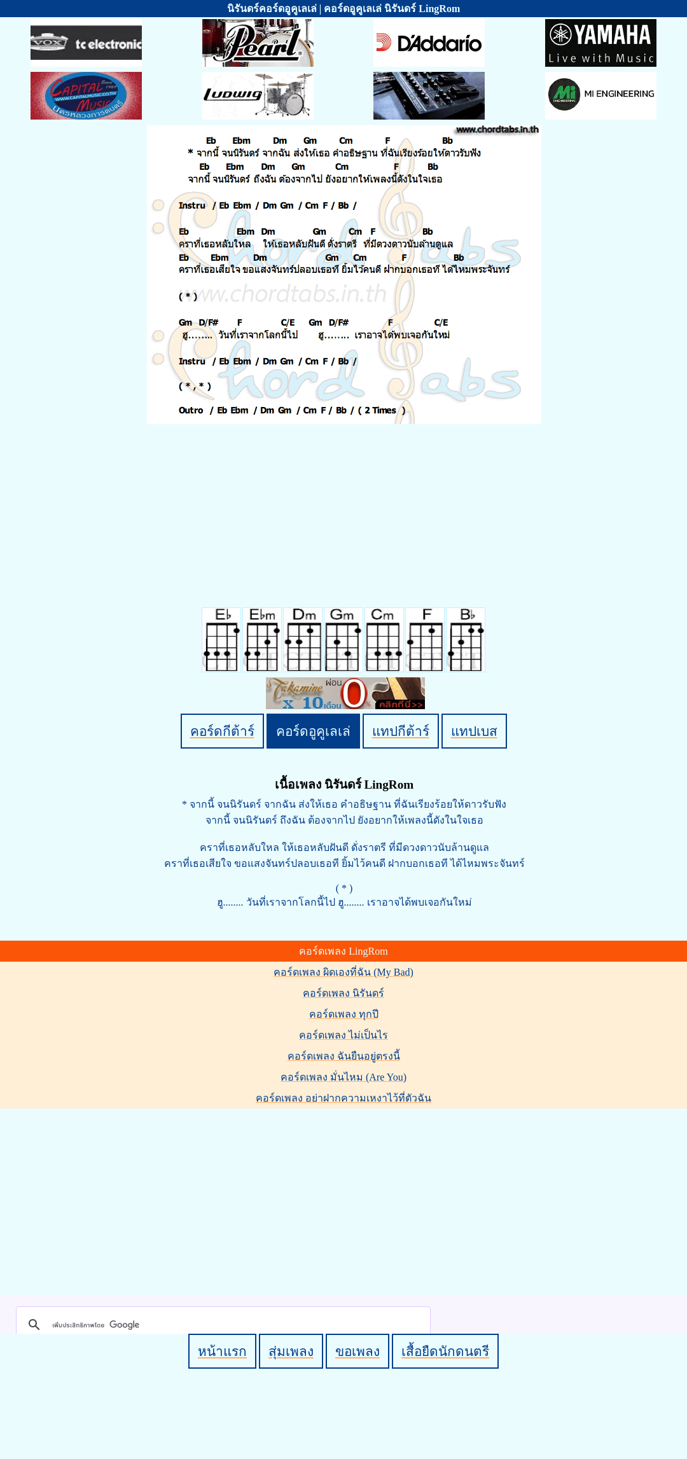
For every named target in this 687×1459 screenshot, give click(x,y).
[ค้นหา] (221, 1324)
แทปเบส (474, 731)
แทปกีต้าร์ (400, 731)
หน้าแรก (222, 1351)
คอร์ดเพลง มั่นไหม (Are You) (343, 1077)
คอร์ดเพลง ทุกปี (343, 1014)
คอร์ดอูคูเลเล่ (313, 731)
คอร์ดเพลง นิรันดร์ (343, 993)
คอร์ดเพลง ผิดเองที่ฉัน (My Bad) (343, 972)
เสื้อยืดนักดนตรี (445, 1351)
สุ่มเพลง (291, 1351)
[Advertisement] (345, 1199)
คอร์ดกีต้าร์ (222, 731)
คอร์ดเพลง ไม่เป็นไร (343, 1035)
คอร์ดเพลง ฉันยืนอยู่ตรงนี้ (344, 1056)
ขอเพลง (357, 1351)
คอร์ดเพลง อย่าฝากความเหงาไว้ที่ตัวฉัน (343, 1098)
